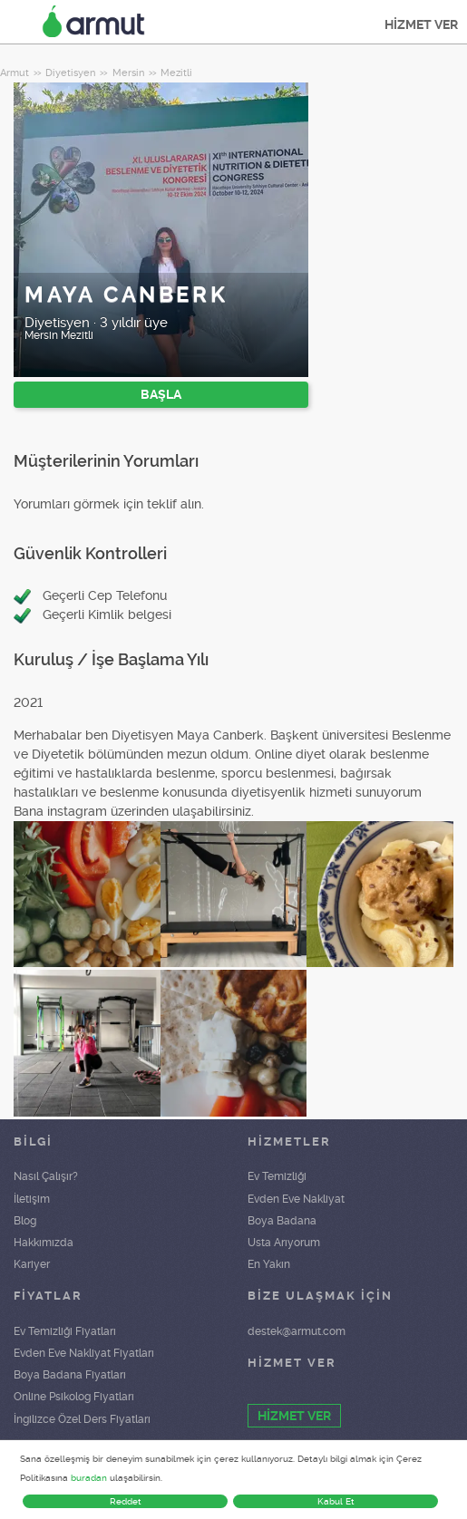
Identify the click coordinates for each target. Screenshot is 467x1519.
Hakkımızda (43, 1242)
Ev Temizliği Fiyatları (65, 1331)
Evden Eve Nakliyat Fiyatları (84, 1353)
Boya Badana (282, 1220)
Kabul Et (336, 1501)
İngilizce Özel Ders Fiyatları (82, 1419)
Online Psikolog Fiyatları (74, 1396)
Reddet (125, 1501)
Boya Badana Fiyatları (70, 1375)
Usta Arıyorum (284, 1242)
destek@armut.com (296, 1331)
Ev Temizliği (277, 1176)
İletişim (32, 1199)
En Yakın (269, 1264)
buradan (89, 1478)
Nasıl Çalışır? (46, 1176)
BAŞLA (161, 394)
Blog (25, 1220)
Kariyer (32, 1264)
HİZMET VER (421, 24)
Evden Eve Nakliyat (296, 1199)
